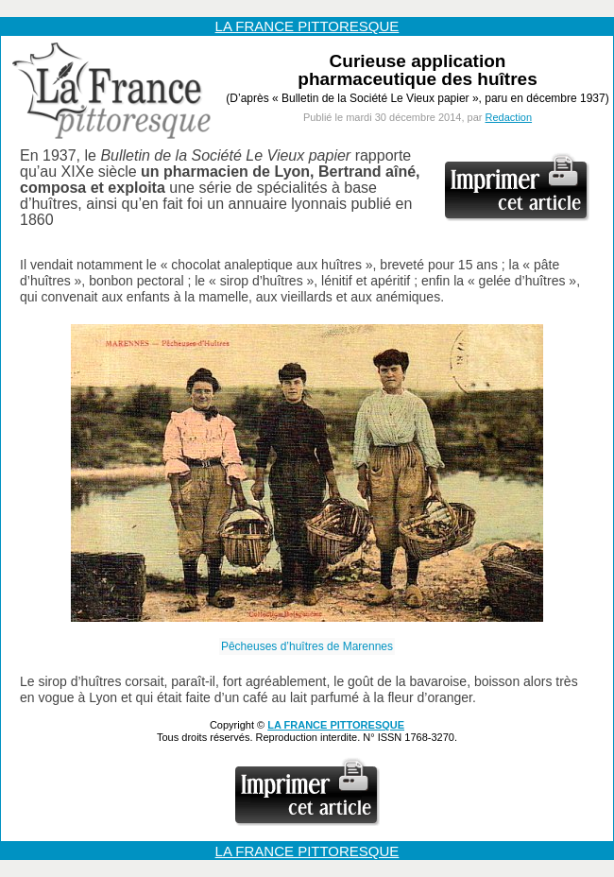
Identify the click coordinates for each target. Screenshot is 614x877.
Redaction (509, 117)
